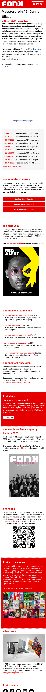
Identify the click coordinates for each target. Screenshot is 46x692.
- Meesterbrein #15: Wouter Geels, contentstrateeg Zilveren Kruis (22, 137)
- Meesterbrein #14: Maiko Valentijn (22, 140)
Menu (39, 3)
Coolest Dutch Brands (24, 199)
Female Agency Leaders (24, 204)
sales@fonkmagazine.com (13, 673)
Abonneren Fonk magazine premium (18, 315)
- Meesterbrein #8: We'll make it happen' (22, 156)
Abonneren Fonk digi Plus (14, 325)
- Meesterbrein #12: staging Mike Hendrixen (22, 146)
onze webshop (28, 588)
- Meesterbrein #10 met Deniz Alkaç (22, 153)
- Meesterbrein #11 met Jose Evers (22, 150)
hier (32, 406)
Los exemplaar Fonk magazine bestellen (19, 353)
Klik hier (16, 668)
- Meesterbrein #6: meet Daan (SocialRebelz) (22, 163)
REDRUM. (6, 67)
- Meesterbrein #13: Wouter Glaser (22, 143)
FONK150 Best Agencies (24, 210)
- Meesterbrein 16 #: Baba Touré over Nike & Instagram (22, 133)
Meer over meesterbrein (12, 166)
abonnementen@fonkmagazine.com (16, 382)
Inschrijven (8, 418)
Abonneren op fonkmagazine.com (17, 343)
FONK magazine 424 (11, 521)
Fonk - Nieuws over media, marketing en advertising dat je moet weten (13, 3)
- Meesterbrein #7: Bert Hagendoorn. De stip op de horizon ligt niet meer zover (22, 160)
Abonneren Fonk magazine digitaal (17, 335)
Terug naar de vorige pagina (22, 121)
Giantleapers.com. (36, 49)
